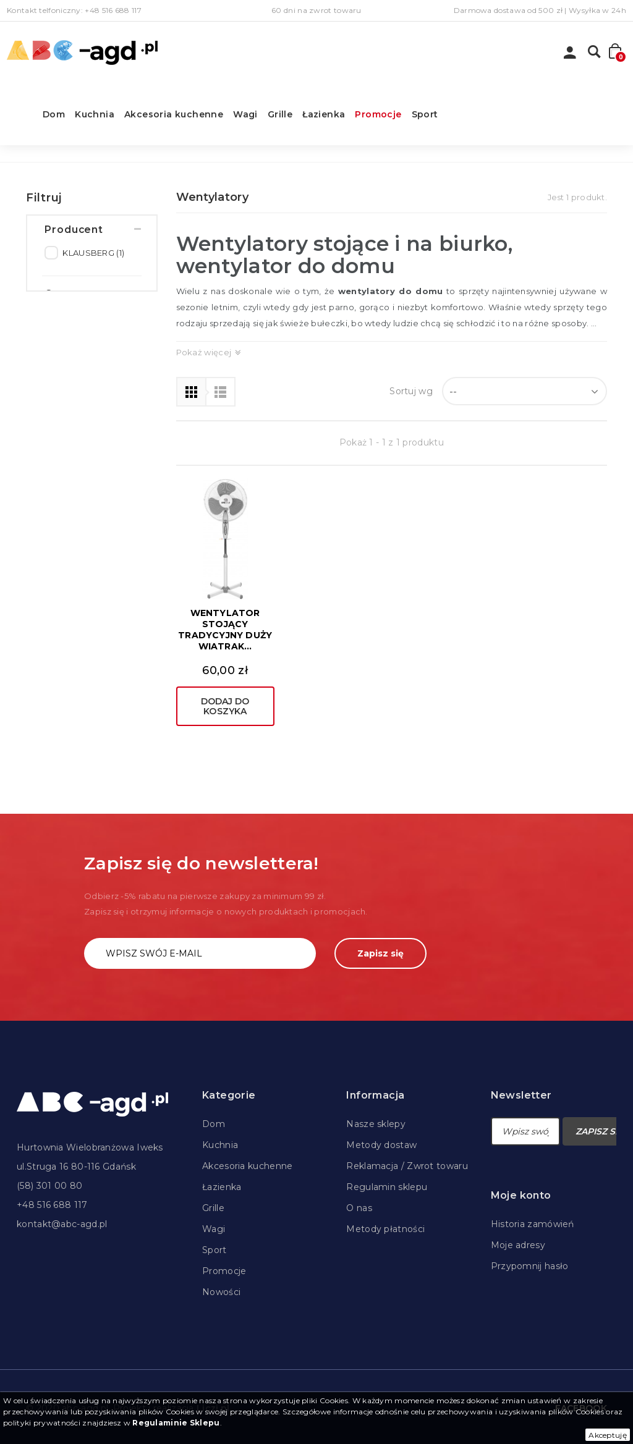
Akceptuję (607, 1435)
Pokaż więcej (204, 352)
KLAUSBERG (93, 259)
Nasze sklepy (376, 1123)
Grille (280, 114)
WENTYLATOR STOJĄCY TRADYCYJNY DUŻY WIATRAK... (225, 629)
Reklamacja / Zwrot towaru (407, 1166)
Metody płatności (385, 1229)
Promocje (378, 114)
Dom (54, 114)
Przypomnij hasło (530, 1266)
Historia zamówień (532, 1224)
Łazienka (323, 114)
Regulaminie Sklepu (175, 1422)
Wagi (245, 114)
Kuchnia (94, 114)
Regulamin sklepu (386, 1187)
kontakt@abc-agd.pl (62, 1224)
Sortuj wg (411, 391)
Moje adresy (518, 1245)
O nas (359, 1208)
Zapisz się (380, 953)
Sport (425, 114)
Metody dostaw (381, 1145)
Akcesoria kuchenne (173, 114)
